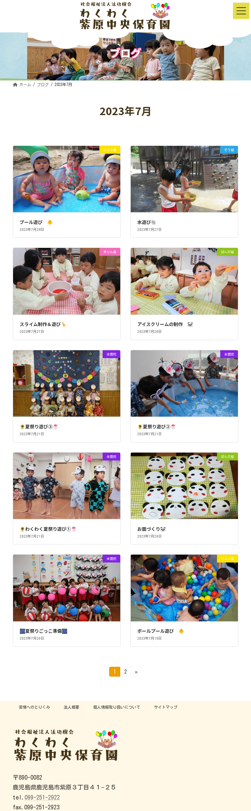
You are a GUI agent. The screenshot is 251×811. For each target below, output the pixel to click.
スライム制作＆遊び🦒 (43, 324)
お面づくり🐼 (151, 529)
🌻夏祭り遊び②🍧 (156, 426)
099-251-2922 (42, 797)
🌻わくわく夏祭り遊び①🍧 (48, 529)
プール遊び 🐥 (36, 222)
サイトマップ (165, 707)
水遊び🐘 (147, 222)
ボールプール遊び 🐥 (160, 631)
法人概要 (71, 707)
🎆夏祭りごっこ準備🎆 (43, 631)
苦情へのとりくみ (34, 707)
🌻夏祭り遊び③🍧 (39, 426)
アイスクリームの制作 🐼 (165, 324)
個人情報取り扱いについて (116, 707)
